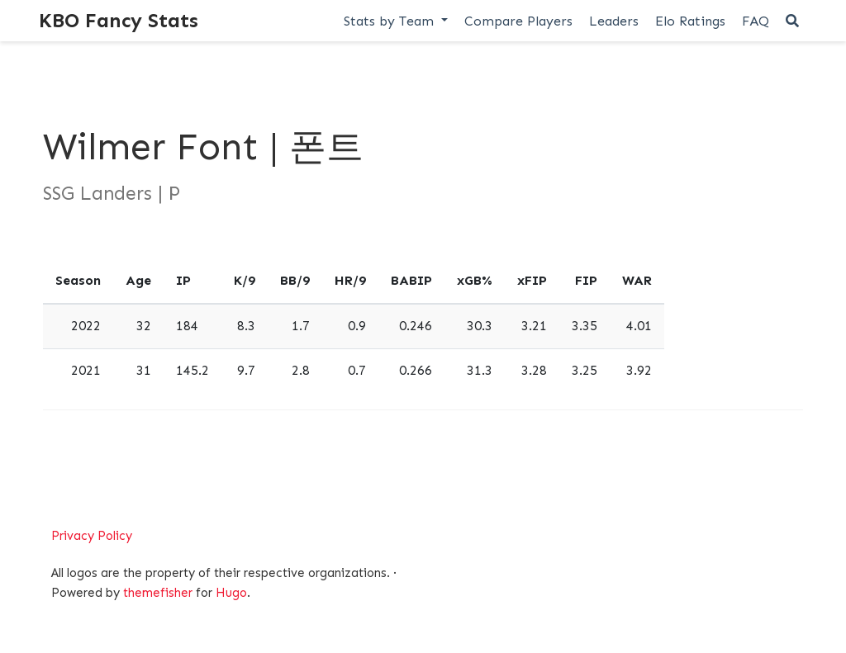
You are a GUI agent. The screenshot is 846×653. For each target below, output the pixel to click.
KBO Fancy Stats (118, 20)
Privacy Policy (91, 535)
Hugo (231, 592)
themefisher (157, 592)
